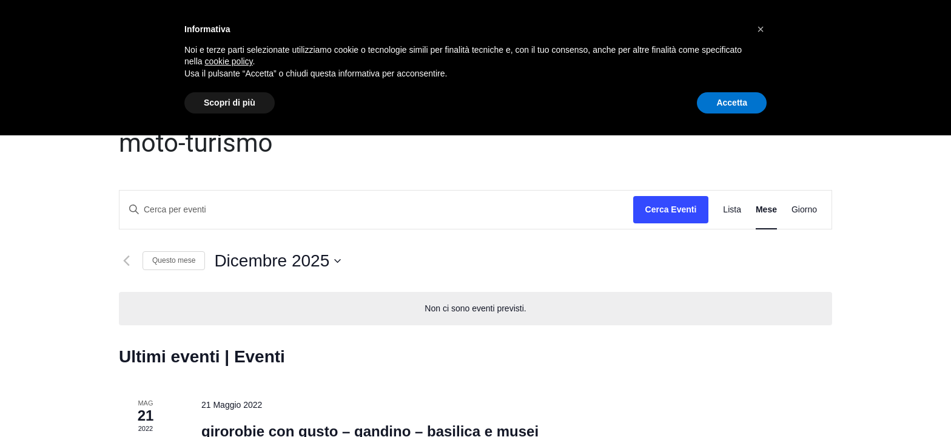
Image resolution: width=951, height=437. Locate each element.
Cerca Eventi (671, 209)
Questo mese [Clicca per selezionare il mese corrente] (173, 260)
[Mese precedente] (126, 261)
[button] (760, 29)
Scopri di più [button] (229, 102)
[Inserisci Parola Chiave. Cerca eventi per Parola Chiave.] (376, 210)
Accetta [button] (731, 102)
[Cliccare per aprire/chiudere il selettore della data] (277, 261)
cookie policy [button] (228, 61)
